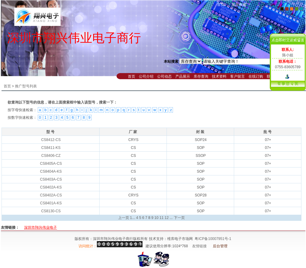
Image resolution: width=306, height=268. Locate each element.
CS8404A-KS (51, 171)
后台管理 (220, 246)
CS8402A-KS (51, 187)
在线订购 (255, 76)
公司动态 (164, 76)
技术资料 (219, 76)
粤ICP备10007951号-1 (213, 239)
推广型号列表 (26, 86)
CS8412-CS (51, 140)
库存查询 (201, 76)
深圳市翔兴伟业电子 (40, 227)
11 (162, 218)
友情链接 (199, 246)
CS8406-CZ (50, 155)
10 (156, 218)
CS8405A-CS (51, 163)
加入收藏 (238, 4)
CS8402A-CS (51, 195)
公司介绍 (146, 76)
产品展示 (182, 76)
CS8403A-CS (51, 179)
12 (166, 218)
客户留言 (237, 76)
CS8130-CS (51, 211)
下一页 (179, 218)
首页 (220, 4)
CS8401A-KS (51, 203)
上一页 (123, 218)
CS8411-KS (50, 148)
